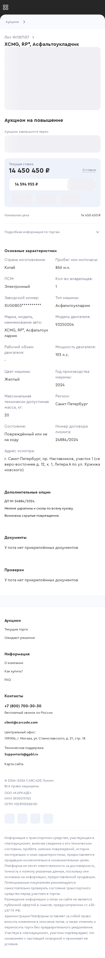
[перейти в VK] (9, 819)
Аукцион (12, 21)
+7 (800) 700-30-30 (22, 706)
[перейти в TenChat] (48, 819)
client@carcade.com (21, 722)
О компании (13, 663)
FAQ (7, 679)
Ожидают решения (19, 637)
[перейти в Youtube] (35, 819)
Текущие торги (16, 629)
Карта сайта (13, 764)
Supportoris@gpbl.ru (21, 754)
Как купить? (13, 671)
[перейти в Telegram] (22, 819)
